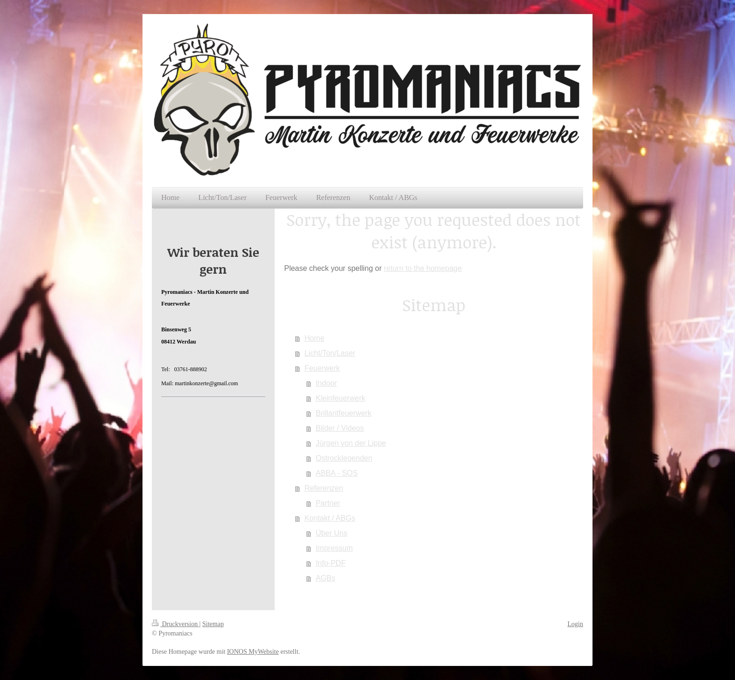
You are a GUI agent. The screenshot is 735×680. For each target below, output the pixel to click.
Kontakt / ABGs (329, 518)
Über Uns (331, 533)
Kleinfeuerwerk (340, 398)
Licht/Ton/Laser (329, 353)
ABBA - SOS (336, 473)
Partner (327, 503)
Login (575, 624)
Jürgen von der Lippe (350, 443)
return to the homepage (423, 268)
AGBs (325, 578)
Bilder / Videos (339, 428)
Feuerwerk (322, 368)
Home (314, 338)
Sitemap (213, 624)
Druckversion (175, 624)
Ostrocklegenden (343, 458)
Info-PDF (330, 563)
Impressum (333, 548)
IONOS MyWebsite (252, 651)
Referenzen (323, 488)
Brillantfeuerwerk (343, 413)
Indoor (326, 383)
